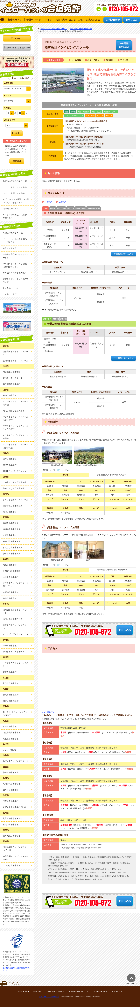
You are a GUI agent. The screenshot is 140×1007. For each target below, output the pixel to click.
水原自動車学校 (10, 565)
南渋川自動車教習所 (11, 541)
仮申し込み (123, 45)
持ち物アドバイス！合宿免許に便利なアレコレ (15, 265)
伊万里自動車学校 (10, 801)
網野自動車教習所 (10, 701)
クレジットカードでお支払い (15, 187)
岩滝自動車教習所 (10, 694)
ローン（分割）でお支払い (14, 193)
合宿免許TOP (24, 991)
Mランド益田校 (9, 750)
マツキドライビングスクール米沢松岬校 (15, 418)
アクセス (124, 60)
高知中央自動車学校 (11, 784)
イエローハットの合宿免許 (49, 997)
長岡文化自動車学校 (11, 571)
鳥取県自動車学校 (10, 739)
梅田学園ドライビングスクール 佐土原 (15, 848)
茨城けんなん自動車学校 (13, 488)
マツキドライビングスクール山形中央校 (15, 446)
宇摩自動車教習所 (10, 772)
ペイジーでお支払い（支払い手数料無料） (15, 216)
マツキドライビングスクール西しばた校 (15, 584)
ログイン (18, 38)
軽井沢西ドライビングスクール (15, 626)
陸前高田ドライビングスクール (15, 353)
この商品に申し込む (123, 254)
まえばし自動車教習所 (12, 547)
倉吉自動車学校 (10, 726)
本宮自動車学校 (10, 465)
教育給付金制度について (13, 248)
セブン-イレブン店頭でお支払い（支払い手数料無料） (16, 201)
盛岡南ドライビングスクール (15, 361)
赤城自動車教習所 (10, 523)
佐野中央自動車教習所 (12, 506)
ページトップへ (131, 984)
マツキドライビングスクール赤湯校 (15, 436)
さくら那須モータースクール (15, 500)
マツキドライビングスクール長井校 (15, 403)
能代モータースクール (12, 378)
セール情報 (76, 60)
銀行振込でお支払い (11, 208)
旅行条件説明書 (101, 991)
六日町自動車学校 (10, 577)
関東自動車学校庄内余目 (13, 411)
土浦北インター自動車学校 (14, 482)
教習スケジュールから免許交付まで (15, 280)
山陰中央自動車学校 (11, 732)
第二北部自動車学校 (11, 384)
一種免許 (49, 202)
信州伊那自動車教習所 (12, 619)
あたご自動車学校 (10, 824)
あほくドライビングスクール (15, 761)
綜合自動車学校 (10, 645)
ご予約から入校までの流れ (14, 273)
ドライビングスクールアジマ (15, 634)
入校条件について (10, 288)
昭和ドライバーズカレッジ (14, 471)
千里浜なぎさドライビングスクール (15, 664)
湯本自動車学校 (10, 459)
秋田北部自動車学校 (11, 372)
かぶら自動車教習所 (11, 553)
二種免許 (62, 202)
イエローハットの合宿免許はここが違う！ (15, 240)
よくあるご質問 (10, 294)
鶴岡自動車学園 (10, 395)
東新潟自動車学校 (10, 592)
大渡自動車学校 (10, 535)
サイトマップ (117, 991)
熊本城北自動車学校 (11, 836)
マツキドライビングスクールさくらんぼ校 (15, 427)
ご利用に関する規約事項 (55, 991)
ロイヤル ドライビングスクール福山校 (16, 713)
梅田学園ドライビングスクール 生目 (15, 858)
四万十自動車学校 (10, 790)
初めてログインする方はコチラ (18, 48)
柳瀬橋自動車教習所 (11, 529)
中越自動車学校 (10, 598)
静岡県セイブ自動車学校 (13, 651)
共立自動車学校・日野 (12, 818)
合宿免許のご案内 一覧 (13, 233)
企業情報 (37, 991)
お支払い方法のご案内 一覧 (15, 181)
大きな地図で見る (48, 712)
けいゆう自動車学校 (11, 865)
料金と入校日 (93, 60)
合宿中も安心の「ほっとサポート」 (15, 256)
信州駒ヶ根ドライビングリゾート (15, 611)
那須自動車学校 (10, 512)
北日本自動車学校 (10, 683)
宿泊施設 (110, 60)
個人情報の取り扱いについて (80, 991)
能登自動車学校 (10, 672)
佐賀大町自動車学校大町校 (14, 807)
